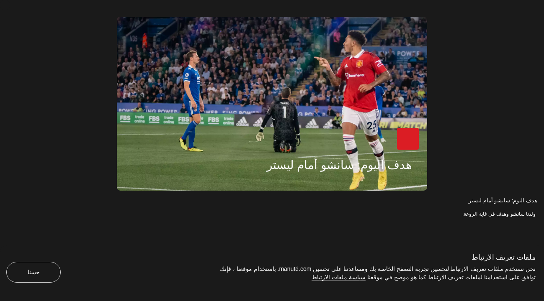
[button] (416, 148)
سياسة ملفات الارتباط (339, 277)
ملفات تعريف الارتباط (504, 257)
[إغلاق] (5, 5)
